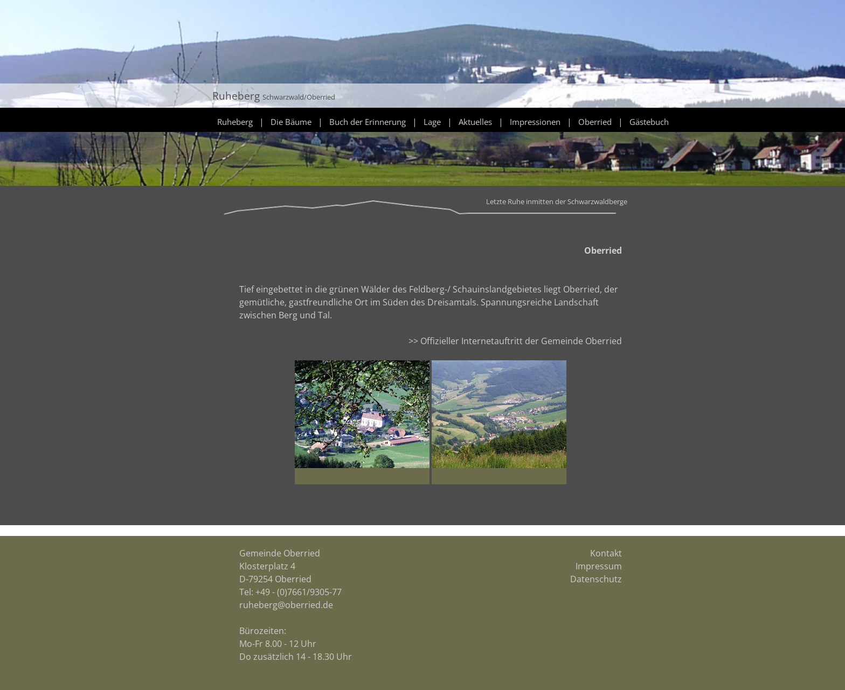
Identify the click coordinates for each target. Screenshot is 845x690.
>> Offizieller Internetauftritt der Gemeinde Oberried (515, 341)
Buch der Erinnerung (367, 121)
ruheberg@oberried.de (286, 605)
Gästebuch (649, 121)
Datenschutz (596, 579)
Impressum (599, 566)
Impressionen (535, 121)
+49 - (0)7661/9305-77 (298, 592)
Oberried (595, 121)
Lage (432, 121)
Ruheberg (235, 121)
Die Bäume (291, 121)
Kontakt (606, 553)
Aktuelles (475, 121)
